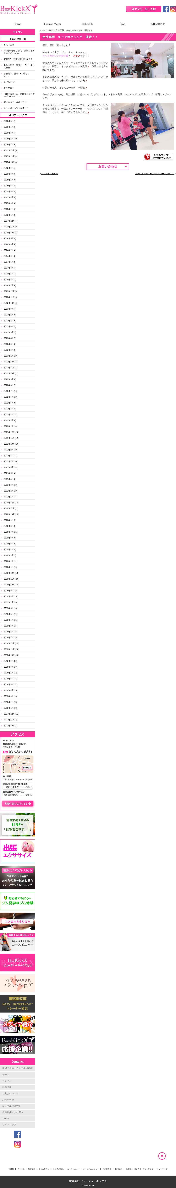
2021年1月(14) (10, 496)
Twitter (5, 1118)
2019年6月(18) (10, 608)
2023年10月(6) (10, 303)
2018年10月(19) (11, 655)
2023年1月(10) (10, 356)
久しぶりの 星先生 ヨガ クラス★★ (19, 66)
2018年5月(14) (10, 684)
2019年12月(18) (11, 573)
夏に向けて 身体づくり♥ (16, 102)
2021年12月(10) (11, 432)
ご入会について (10, 1093)
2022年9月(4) (10, 379)
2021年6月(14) (10, 467)
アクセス (7, 1081)
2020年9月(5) (10, 520)
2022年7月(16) (10, 391)
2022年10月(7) (10, 373)
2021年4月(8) (10, 479)
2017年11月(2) (10, 719)
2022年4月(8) (10, 408)
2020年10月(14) (11, 514)
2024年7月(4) (10, 250)
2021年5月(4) (10, 473)
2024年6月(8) (10, 256)
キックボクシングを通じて (16, 108)
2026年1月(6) (10, 144)
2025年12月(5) (10, 150)
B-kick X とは (44, 1169)
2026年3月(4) (10, 133)
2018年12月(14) (11, 643)
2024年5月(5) (10, 262)
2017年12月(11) (11, 714)
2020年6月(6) (10, 538)
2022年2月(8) (10, 420)
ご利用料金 (8, 1100)
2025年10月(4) (10, 162)
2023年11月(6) (10, 297)
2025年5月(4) (10, 191)
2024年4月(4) (10, 268)
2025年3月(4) (10, 203)
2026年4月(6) (10, 127)
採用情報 (118, 1169)
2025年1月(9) (10, 215)
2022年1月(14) (10, 426)
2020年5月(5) (10, 543)
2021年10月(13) (11, 444)
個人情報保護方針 (11, 1106)
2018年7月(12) (10, 673)
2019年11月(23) (11, 579)
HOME (11, 1169)
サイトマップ (9, 1124)
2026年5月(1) (10, 121)
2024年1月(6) (10, 285)
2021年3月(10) (10, 485)
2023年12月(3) (10, 291)
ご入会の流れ (58, 1169)
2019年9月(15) (10, 590)
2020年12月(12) (11, 502)
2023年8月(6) (10, 315)
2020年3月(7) (10, 555)
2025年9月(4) (10, 168)
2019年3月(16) (10, 626)
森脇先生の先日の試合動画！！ (18, 59)
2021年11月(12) (11, 438)
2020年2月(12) (10, 561)
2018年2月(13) (10, 702)
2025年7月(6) (10, 180)
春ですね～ (9, 88)
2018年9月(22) (10, 661)
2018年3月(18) (10, 696)
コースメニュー (73, 1169)
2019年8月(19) (10, 596)
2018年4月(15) (10, 690)
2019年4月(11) (10, 620)
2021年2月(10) (10, 491)
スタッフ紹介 (148, 1169)
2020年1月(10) (10, 567)
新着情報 (7, 1087)
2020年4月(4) (10, 549)
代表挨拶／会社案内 (12, 1112)
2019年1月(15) (10, 637)
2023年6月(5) (10, 326)
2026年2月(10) (10, 138)
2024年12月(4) (10, 221)
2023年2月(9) (10, 350)
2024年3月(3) (10, 273)
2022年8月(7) (10, 385)
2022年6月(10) (10, 397)
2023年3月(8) (10, 344)
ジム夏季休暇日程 (49, 173)
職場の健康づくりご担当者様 (17, 1068)
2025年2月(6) (10, 209)
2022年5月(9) (10, 403)
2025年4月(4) (10, 197)
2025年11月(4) (10, 156)
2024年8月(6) (10, 244)
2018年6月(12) (10, 678)
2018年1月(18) (10, 708)
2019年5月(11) (10, 614)
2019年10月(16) (11, 585)
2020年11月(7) (10, 508)
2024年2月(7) (10, 279)
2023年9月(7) (10, 309)
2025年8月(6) (10, 174)
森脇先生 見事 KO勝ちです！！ (16, 74)
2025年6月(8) (10, 185)
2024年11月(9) (10, 227)
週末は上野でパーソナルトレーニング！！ (154, 173)
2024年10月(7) (10, 232)
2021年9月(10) (10, 450)
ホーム (43, 30)
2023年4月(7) (10, 338)
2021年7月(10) (10, 461)
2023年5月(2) (10, 332)
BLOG (51, 30)
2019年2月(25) (10, 631)
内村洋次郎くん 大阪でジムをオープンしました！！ (19, 95)
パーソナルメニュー (91, 1169)
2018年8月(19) (10, 667)
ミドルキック (10, 82)
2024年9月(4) (10, 238)
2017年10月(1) (10, 725)
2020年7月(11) (10, 532)
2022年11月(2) (10, 367)
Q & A (136, 1169)
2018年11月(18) (11, 649)
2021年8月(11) (10, 455)
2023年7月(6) (10, 320)
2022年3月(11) (10, 414)
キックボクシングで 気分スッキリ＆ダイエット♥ (19, 51)
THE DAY (9, 45)
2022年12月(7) (10, 361)
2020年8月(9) (10, 526)
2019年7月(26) (10, 602)
